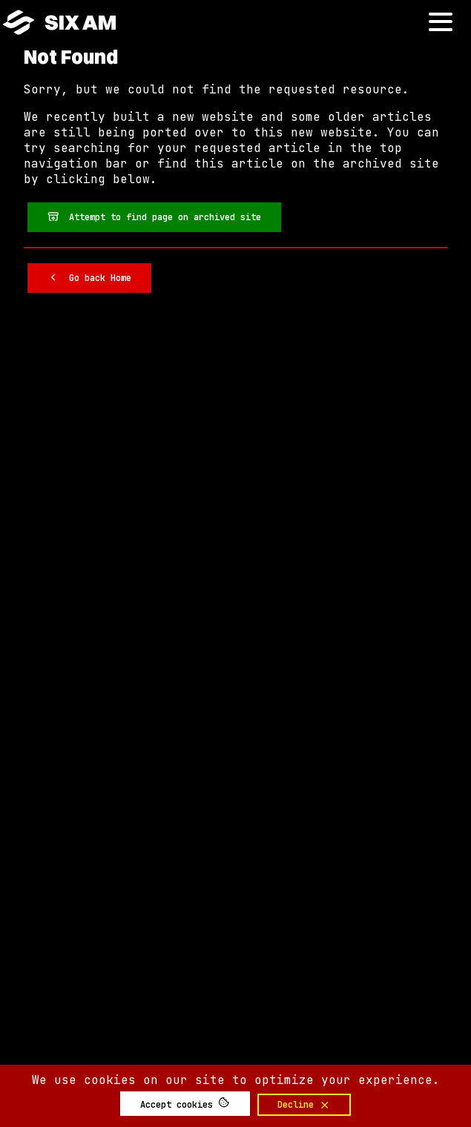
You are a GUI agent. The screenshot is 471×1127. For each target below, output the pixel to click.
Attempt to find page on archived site (154, 216)
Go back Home (89, 277)
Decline (304, 1105)
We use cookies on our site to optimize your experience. (236, 1080)
